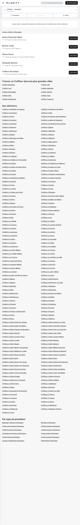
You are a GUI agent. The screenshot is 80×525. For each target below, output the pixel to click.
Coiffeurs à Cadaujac (9, 156)
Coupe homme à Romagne (50, 437)
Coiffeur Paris (46, 95)
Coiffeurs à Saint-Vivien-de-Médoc (53, 369)
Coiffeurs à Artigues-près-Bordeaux (53, 116)
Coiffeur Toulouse (47, 99)
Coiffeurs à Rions (8, 319)
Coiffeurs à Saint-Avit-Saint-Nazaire (53, 326)
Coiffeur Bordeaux (8, 85)
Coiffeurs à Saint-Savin (10, 358)
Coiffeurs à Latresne (9, 243)
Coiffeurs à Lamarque (9, 232)
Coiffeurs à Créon (47, 189)
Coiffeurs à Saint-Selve (49, 358)
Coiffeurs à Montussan (10, 293)
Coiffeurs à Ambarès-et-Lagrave (13, 109)
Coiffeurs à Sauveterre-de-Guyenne (14, 391)
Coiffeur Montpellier (9, 92)
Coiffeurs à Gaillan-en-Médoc (51, 199)
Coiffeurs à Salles (8, 387)
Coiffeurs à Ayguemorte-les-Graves (53, 124)
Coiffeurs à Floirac (8, 199)
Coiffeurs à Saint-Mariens (50, 344)
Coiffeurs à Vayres (47, 402)
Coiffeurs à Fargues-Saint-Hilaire (52, 196)
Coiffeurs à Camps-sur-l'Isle (50, 167)
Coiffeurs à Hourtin (47, 214)
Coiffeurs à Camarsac (48, 160)
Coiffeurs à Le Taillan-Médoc (12, 254)
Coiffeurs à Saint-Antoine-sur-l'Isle (53, 322)
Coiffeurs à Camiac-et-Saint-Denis (14, 167)
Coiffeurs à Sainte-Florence (50, 376)
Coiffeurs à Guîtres (8, 210)
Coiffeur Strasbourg (9, 99)
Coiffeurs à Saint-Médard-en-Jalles (14, 351)
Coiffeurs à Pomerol (9, 308)
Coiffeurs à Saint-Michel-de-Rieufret (53, 351)
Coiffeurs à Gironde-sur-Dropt (12, 207)
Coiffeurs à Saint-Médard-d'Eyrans (53, 347)
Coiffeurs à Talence (47, 394)
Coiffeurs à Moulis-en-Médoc (51, 293)
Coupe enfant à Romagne (50, 433)
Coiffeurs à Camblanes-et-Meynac (53, 163)
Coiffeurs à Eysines (9, 196)
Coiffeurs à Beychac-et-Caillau (12, 138)
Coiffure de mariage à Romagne (13, 426)
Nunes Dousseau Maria (12, 37)
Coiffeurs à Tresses (48, 398)
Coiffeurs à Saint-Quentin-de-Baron (53, 355)
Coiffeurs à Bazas (47, 127)
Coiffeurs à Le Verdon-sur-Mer (51, 257)
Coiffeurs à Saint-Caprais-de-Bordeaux (15, 329)
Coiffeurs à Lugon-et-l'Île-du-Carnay (15, 275)
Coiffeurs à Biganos (48, 138)
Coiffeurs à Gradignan (48, 207)
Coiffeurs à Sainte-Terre (10, 384)
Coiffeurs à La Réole (48, 221)
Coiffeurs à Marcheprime (49, 279)
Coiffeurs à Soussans (9, 394)
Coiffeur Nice (6, 95)
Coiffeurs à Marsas (8, 282)
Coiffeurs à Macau (8, 279)
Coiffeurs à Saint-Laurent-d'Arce (13, 337)
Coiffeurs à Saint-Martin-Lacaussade (15, 347)
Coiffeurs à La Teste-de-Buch (51, 225)
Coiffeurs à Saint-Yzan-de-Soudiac (14, 373)
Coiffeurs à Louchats (9, 272)
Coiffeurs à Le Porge (48, 250)
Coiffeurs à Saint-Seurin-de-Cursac (14, 362)
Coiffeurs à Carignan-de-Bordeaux (53, 174)
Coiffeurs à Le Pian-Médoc (11, 250)
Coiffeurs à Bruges (8, 153)
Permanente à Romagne (49, 441)
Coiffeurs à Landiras (48, 232)
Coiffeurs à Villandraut (49, 405)
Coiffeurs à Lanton (8, 239)
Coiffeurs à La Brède (9, 221)
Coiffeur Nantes (46, 92)
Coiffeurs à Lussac (47, 275)
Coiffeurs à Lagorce (48, 228)
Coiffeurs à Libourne (48, 264)
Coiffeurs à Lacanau (9, 228)
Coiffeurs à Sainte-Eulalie (11, 376)
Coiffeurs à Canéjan (9, 171)
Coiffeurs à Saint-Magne (10, 344)
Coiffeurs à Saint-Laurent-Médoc (52, 337)
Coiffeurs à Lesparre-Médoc (12, 264)
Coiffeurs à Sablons (48, 319)
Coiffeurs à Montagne (48, 290)
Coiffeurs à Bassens (9, 127)
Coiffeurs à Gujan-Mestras (50, 210)
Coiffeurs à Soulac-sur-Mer (50, 391)
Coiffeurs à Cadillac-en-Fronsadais (14, 160)
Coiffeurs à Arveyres (9, 120)
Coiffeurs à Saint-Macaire (50, 340)
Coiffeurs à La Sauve (9, 225)
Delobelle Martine (9, 63)
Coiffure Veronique (10, 71)
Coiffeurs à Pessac (8, 301)
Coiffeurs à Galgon (8, 203)
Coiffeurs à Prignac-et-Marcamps (13, 311)
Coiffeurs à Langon (47, 236)
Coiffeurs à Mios (8, 290)
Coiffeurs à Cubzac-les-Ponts (12, 192)
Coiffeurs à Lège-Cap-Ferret (12, 261)
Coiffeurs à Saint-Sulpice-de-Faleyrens (54, 362)
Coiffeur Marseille (47, 88)
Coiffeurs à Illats (7, 218)
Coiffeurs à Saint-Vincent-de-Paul (14, 369)
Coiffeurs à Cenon (8, 185)
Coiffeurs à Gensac (47, 203)
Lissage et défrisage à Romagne (13, 441)
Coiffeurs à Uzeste (8, 402)
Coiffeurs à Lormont (48, 268)
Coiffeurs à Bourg (47, 149)
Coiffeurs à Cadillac (48, 156)
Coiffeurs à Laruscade (48, 239)
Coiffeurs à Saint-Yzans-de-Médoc (53, 373)
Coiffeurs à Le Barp (47, 243)
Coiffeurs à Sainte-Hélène (50, 380)
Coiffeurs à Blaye (8, 145)
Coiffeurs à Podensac (48, 304)
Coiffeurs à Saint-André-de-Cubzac (14, 322)
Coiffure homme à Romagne (11, 430)
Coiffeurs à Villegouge (10, 409)
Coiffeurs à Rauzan (47, 315)
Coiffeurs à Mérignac (48, 286)
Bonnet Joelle (8, 46)
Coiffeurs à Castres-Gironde (51, 178)
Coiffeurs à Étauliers (48, 192)
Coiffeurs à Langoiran (9, 236)
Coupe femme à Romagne (11, 437)
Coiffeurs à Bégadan (48, 131)
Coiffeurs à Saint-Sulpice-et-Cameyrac (15, 366)
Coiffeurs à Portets (47, 308)
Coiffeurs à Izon (46, 218)
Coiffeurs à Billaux (8, 142)
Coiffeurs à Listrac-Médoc (11, 268)
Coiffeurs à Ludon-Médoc (50, 272)
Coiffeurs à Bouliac (8, 149)
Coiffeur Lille (45, 85)
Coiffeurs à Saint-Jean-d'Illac (51, 333)
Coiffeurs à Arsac (8, 116)
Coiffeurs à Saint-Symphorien (51, 366)
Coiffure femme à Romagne (50, 426)
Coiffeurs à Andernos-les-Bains (52, 109)
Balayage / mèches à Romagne (12, 423)
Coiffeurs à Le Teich (48, 254)
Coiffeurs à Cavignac (48, 181)
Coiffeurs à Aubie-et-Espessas (51, 120)
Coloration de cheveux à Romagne (14, 433)
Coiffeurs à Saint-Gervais (11, 333)
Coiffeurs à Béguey (47, 134)
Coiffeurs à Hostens (9, 214)
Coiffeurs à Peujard (47, 301)
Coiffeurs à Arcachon (9, 113)
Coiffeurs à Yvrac (8, 412)
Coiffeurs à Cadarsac (48, 153)
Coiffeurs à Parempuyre (10, 297)
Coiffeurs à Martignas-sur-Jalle (52, 282)
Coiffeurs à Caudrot (9, 181)
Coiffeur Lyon (7, 88)
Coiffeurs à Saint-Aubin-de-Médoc (14, 326)
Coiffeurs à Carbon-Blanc (50, 171)
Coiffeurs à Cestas (47, 185)
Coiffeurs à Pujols (8, 315)
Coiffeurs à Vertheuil (9, 405)
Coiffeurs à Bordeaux (48, 145)
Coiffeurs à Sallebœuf (48, 384)
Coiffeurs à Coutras (9, 189)
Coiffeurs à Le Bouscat (10, 246)
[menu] (3, 3)
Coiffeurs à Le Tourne (9, 257)
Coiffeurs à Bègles (8, 134)
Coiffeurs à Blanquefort (49, 142)
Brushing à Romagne (48, 423)
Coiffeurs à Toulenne (9, 398)
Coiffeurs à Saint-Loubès (11, 340)
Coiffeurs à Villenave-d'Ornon (51, 409)
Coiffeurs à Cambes (9, 163)
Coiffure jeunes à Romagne (50, 430)
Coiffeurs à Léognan (48, 261)
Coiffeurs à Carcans (9, 174)
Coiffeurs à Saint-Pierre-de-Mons (13, 355)
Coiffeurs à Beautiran (9, 131)
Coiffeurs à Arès (46, 113)
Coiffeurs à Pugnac (47, 311)
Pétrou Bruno (8, 54)
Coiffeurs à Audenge (9, 124)
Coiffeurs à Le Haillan (48, 246)
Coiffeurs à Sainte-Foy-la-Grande (13, 380)
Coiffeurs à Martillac (9, 286)
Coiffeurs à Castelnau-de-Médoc (13, 178)
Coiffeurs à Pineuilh (9, 304)
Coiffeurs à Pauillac (47, 297)
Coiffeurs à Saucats (48, 387)
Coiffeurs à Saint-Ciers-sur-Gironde (53, 329)
